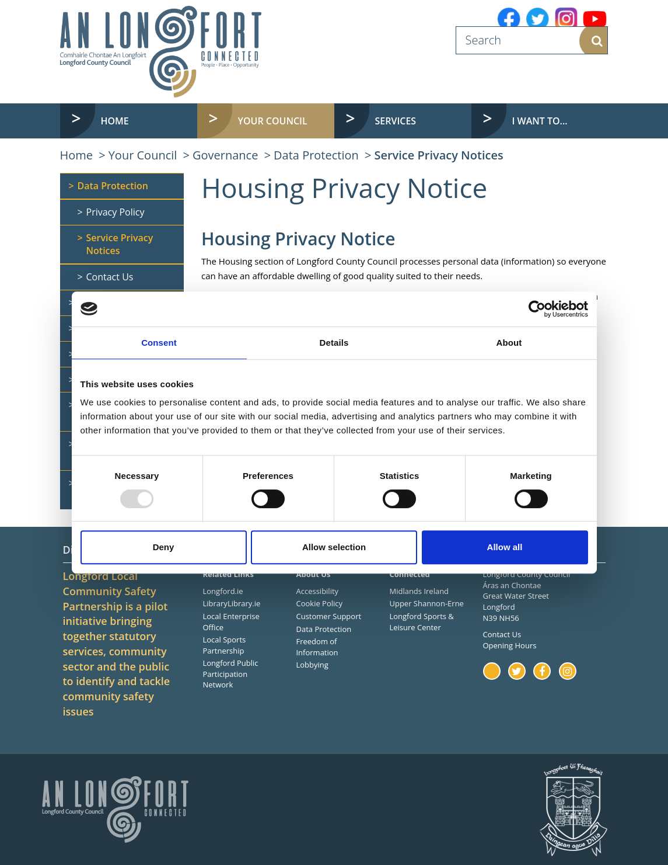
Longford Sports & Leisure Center (421, 622)
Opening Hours (510, 645)
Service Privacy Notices (438, 155)
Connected (409, 574)
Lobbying (312, 664)
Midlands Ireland (419, 591)
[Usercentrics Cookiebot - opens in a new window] (537, 309)
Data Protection (316, 155)
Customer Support (328, 616)
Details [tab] (334, 343)
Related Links (228, 574)
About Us (313, 574)
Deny (163, 547)
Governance (225, 155)
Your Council (143, 155)
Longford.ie (223, 591)
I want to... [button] (540, 120)
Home (115, 120)
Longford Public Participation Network (230, 674)
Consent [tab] (159, 343)
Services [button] (396, 120)
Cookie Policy (319, 603)
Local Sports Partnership (224, 645)
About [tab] (509, 343)
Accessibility (317, 591)
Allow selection (334, 547)
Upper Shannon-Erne (426, 603)
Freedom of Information (317, 647)
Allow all (505, 547)
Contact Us (502, 634)
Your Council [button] (272, 120)
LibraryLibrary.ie (232, 603)
